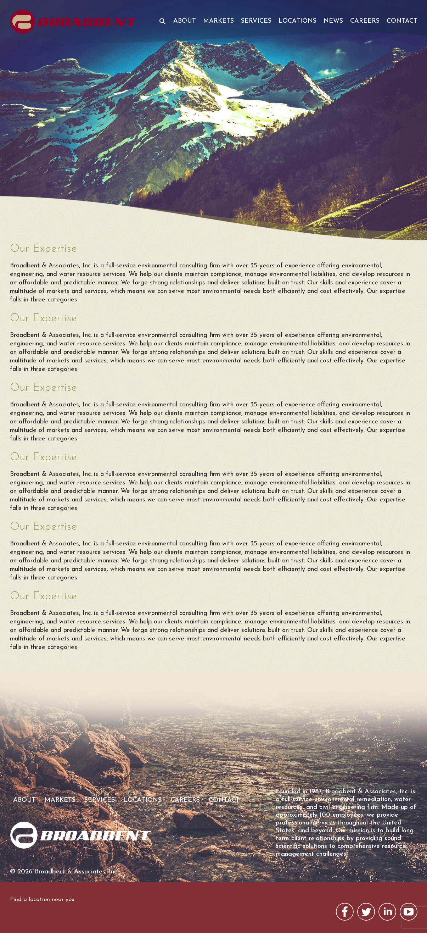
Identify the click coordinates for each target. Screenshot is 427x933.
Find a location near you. (42, 900)
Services (256, 21)
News (333, 21)
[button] (160, 26)
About (184, 21)
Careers (365, 21)
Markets (218, 21)
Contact (402, 21)
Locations (297, 21)
